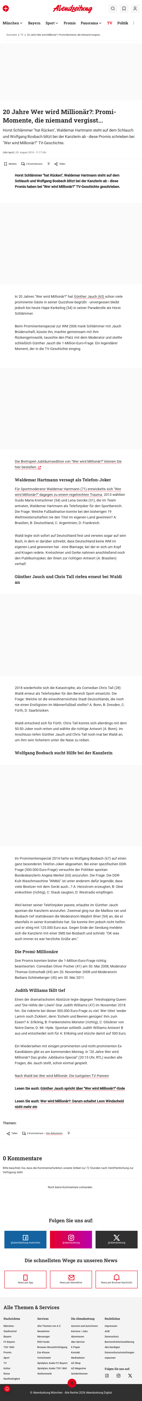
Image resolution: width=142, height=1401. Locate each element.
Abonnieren (77, 1336)
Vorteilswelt (44, 1357)
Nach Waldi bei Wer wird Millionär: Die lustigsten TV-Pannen (62, 1076)
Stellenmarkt (44, 1373)
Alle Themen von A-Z (49, 1326)
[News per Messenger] (25, 1279)
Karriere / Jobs (79, 1331)
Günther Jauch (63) (89, 296)
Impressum (111, 1326)
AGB (107, 1331)
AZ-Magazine (78, 1368)
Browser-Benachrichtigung (52, 1347)
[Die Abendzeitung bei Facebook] (25, 1239)
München (11, 23)
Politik (122, 23)
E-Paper (75, 1347)
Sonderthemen (79, 1373)
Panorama (89, 23)
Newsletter (43, 1331)
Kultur (7, 1368)
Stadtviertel (10, 1331)
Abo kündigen (112, 1347)
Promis (70, 23)
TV (109, 23)
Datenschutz (112, 1336)
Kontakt (75, 1352)
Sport (50, 23)
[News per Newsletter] (71, 1279)
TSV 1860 (9, 1347)
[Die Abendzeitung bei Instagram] (71, 1239)
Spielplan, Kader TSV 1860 (52, 1368)
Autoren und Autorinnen (84, 1326)
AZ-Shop (76, 1363)
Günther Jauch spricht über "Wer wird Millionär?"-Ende (82, 1088)
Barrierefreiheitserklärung (119, 1341)
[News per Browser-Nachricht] (117, 1279)
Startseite (11, 34)
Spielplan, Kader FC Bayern (52, 1363)
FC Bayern (9, 1341)
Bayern (34, 23)
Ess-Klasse (43, 1352)
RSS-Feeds (43, 1341)
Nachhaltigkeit (12, 1378)
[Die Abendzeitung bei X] (117, 1239)
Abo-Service (78, 1341)
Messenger (43, 1336)
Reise (7, 1373)
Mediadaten (78, 1357)
